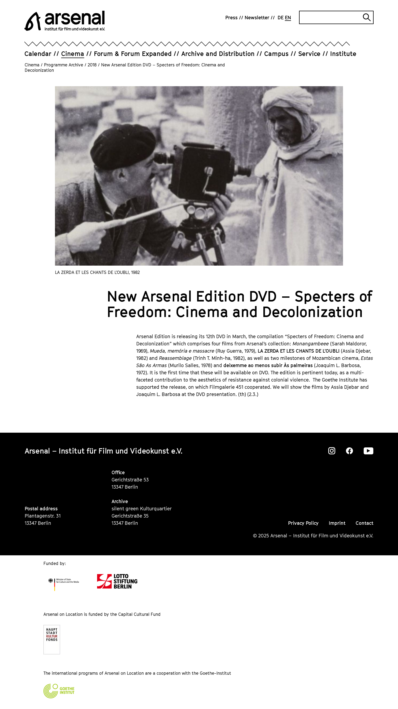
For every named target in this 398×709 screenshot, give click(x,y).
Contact (364, 523)
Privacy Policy (303, 523)
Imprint (337, 523)
